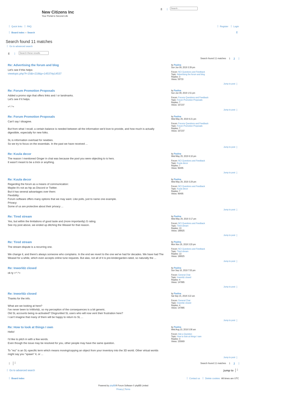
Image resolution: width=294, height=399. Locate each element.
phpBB (113, 385)
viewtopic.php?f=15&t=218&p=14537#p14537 (34, 73)
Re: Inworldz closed (22, 268)
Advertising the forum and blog (191, 74)
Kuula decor (182, 163)
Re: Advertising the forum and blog (33, 65)
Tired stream (182, 226)
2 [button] (234, 58)
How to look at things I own (189, 336)
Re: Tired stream (20, 216)
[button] (239, 58)
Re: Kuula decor (19, 154)
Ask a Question (185, 334)
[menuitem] (27, 26)
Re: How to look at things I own (30, 327)
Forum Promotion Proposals (190, 100)
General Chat (184, 275)
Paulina (177, 65)
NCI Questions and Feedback (191, 72)
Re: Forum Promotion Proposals (31, 90)
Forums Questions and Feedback (193, 97)
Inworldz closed (184, 277)
